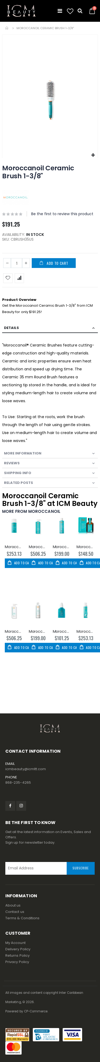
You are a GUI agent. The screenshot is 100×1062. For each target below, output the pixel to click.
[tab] (50, 328)
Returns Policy (17, 955)
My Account (15, 942)
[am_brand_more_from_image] (14, 528)
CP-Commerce (36, 1011)
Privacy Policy (17, 961)
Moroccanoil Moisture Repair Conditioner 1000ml (14, 631)
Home (7, 28)
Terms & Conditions (22, 918)
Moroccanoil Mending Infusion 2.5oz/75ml (62, 631)
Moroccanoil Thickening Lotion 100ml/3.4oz (14, 546)
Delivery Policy (17, 949)
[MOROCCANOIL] (15, 197)
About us (13, 905)
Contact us (14, 911)
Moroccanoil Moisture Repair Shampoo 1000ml (38, 546)
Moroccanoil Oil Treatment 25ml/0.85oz (86, 546)
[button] (70, 11)
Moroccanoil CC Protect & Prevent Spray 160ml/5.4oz (86, 631)
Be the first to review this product (62, 213)
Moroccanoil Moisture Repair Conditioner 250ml (38, 631)
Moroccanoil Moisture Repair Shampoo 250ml (62, 546)
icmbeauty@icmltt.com (25, 768)
